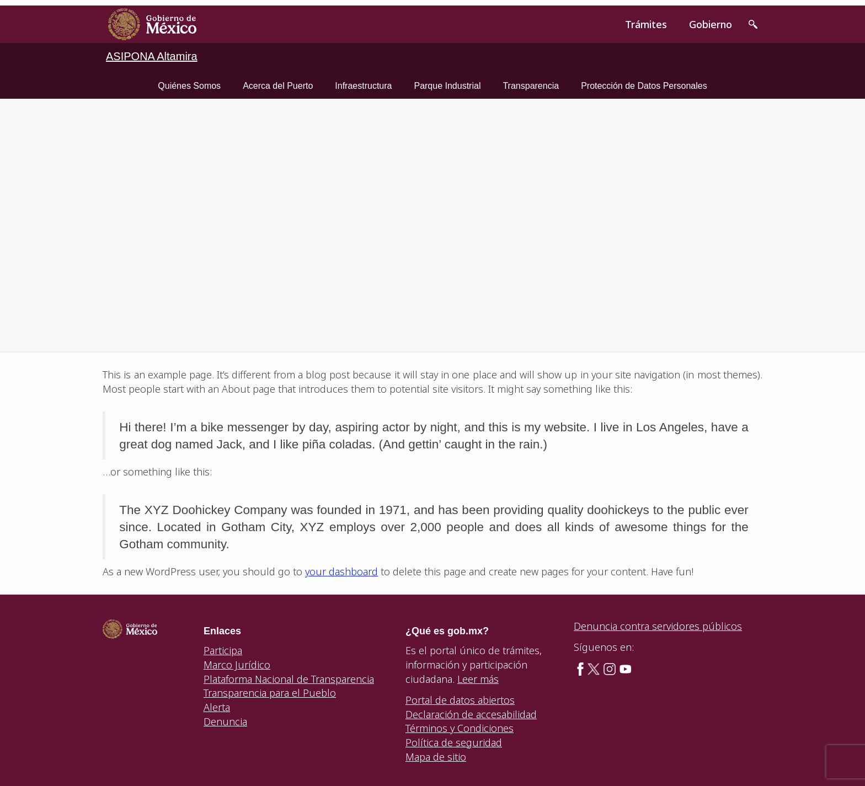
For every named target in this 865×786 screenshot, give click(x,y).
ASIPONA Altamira (151, 56)
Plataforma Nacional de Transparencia (289, 679)
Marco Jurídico (237, 664)
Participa (223, 650)
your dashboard (341, 571)
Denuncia (225, 721)
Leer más (478, 679)
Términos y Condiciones (459, 728)
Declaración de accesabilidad (471, 714)
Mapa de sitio (435, 756)
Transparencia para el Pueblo (270, 692)
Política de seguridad (453, 742)
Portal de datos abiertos (460, 700)
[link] (152, 24)
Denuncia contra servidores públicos (658, 626)
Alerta (217, 707)
